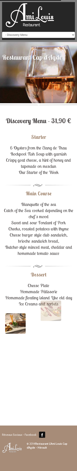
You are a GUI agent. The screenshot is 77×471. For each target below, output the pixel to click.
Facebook (42, 435)
